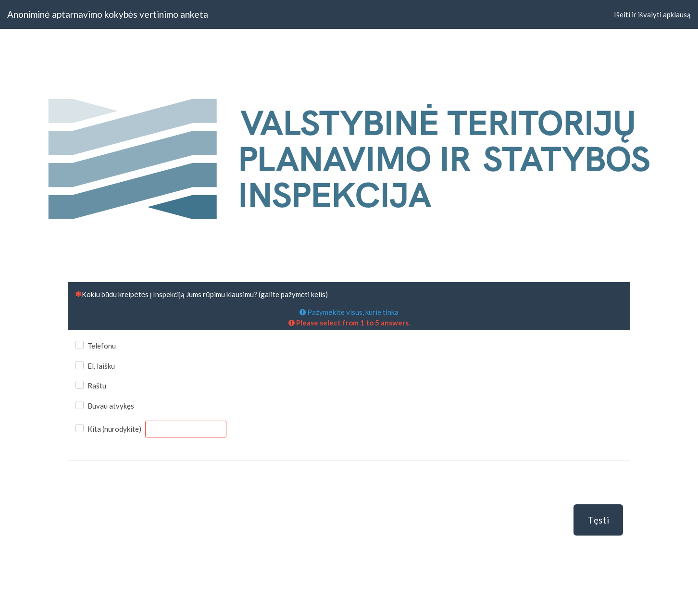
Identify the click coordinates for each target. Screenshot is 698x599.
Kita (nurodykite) (114, 428)
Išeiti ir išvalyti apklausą (652, 14)
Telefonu (101, 345)
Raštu (96, 385)
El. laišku (101, 366)
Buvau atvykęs (110, 405)
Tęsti (598, 519)
